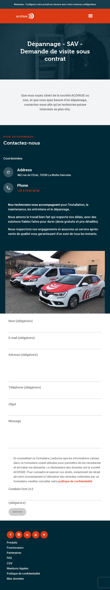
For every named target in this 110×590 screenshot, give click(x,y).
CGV (9, 563)
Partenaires (14, 552)
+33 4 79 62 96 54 (28, 190)
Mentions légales (17, 568)
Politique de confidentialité (23, 573)
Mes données (15, 578)
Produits (12, 542)
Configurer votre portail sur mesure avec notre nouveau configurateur (55, 4)
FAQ (9, 558)
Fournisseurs (15, 547)
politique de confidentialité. (75, 481)
